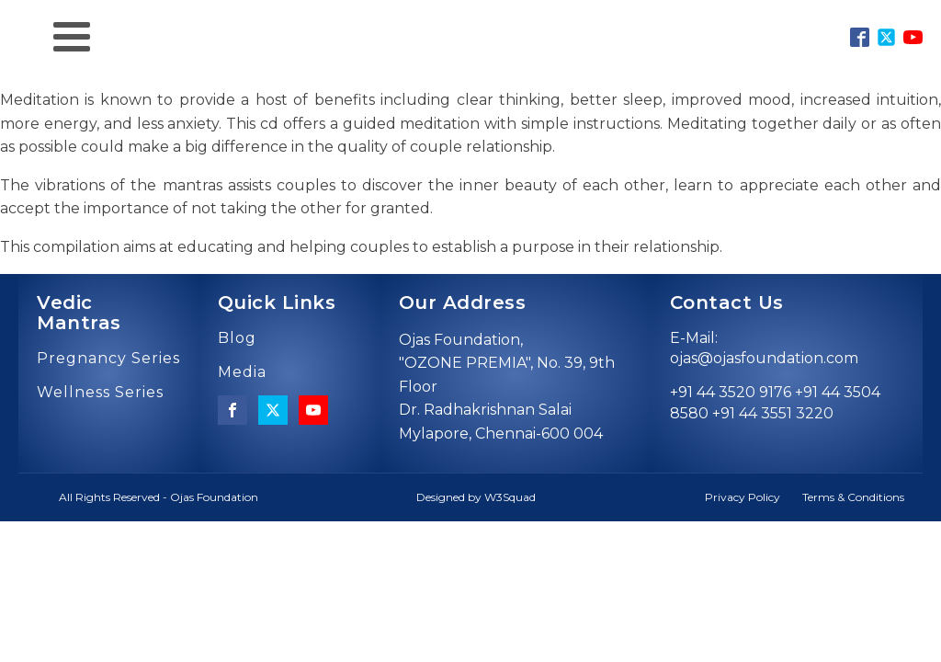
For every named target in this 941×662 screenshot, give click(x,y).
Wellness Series (100, 392)
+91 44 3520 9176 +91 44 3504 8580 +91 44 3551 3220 (775, 402)
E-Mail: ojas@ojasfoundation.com (764, 348)
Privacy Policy (742, 497)
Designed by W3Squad (476, 497)
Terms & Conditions (853, 497)
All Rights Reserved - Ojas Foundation (158, 497)
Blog (237, 338)
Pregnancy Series (108, 358)
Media (242, 372)
